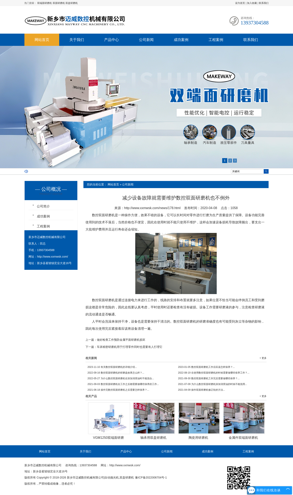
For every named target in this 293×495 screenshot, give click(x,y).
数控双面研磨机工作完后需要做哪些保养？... (209, 378)
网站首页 (42, 40)
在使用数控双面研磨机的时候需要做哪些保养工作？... (213, 372)
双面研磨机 (59, 3)
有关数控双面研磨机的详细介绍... (112, 367)
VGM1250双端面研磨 (108, 437)
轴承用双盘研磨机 (153, 437)
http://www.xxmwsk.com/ (52, 256)
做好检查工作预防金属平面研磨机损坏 (121, 339)
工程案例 (216, 40)
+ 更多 (263, 358)
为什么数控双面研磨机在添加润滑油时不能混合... (120, 378)
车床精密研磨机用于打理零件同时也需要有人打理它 (129, 346)
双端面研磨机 (44, 3)
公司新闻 (146, 40)
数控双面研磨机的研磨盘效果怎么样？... (115, 372)
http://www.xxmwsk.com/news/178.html (152, 208)
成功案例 (181, 40)
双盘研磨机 (72, 3)
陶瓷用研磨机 (198, 437)
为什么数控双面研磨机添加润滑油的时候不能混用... (212, 384)
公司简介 (43, 206)
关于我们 (76, 40)
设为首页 (240, 3)
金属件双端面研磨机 (243, 437)
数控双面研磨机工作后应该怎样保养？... (206, 367)
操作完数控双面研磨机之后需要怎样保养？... (118, 389)
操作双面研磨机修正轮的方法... (201, 389)
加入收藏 (252, 3)
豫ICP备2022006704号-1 (151, 477)
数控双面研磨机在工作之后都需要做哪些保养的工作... (123, 384)
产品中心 (111, 40)
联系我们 (264, 3)
